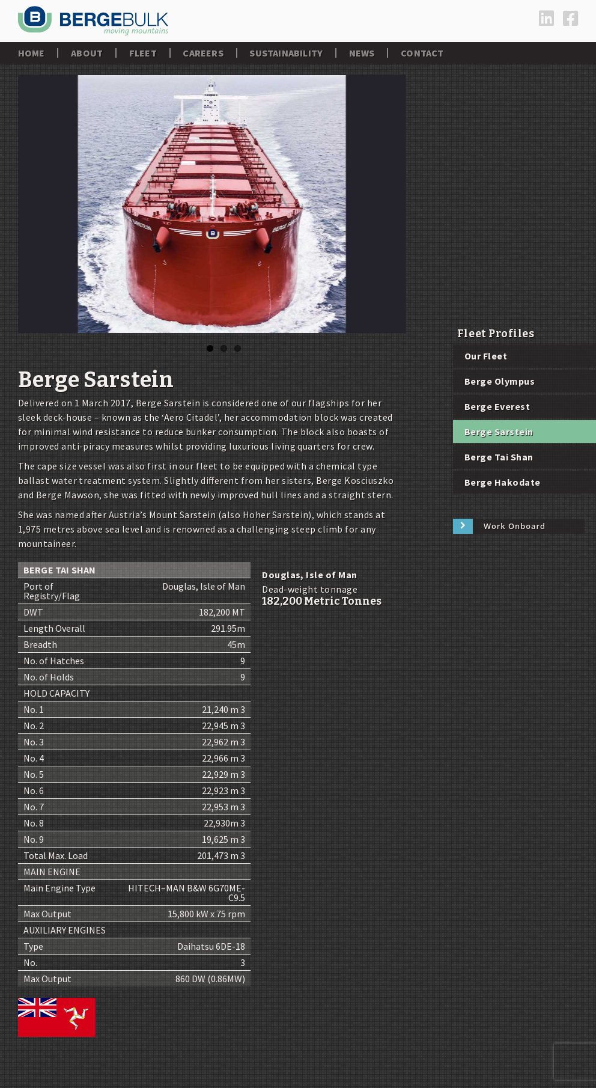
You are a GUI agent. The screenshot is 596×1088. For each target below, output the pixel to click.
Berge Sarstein (499, 432)
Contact (422, 53)
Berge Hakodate (502, 482)
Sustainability (286, 53)
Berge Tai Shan (499, 457)
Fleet (143, 53)
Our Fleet (485, 356)
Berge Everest (497, 406)
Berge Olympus (499, 381)
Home (31, 53)
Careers (203, 53)
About (87, 53)
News (362, 53)
